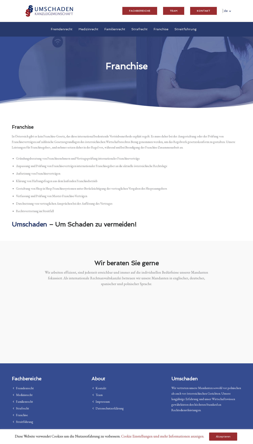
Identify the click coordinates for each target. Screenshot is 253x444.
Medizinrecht (88, 29)
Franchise (161, 29)
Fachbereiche (139, 10)
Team (173, 10)
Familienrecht (114, 29)
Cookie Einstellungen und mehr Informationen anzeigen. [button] (162, 436)
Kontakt (203, 10)
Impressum (103, 402)
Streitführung (185, 29)
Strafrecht (139, 29)
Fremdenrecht (62, 29)
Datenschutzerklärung (110, 408)
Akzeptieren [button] (223, 436)
